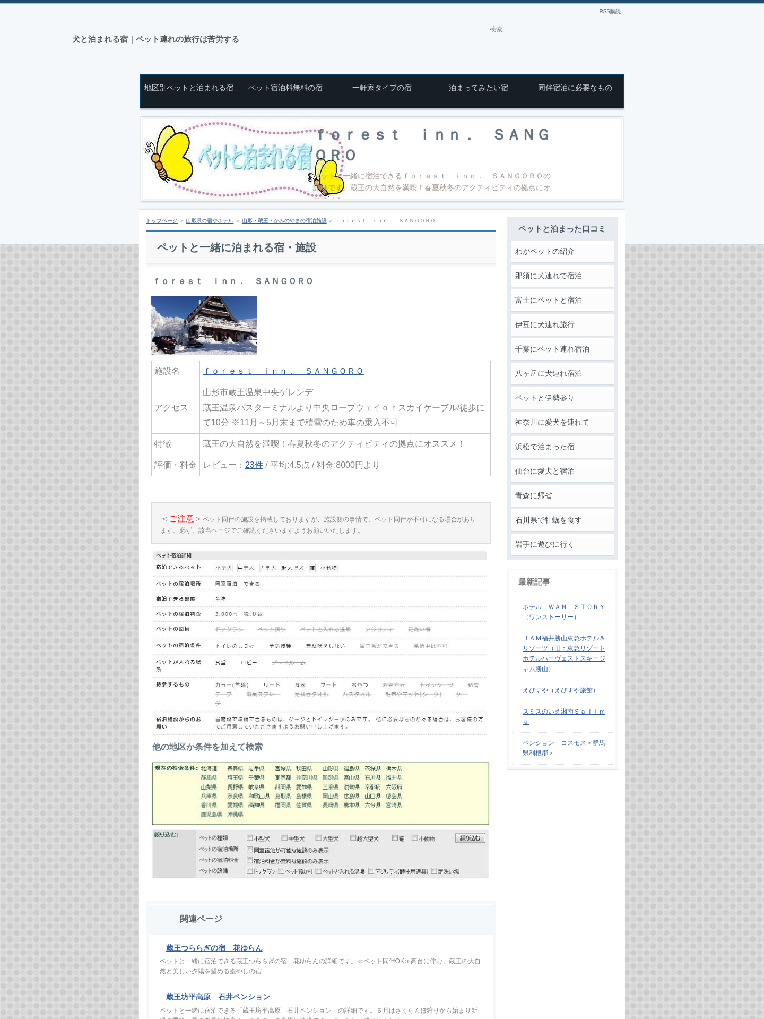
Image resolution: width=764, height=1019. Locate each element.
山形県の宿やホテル (209, 221)
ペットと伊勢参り (545, 397)
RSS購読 (610, 11)
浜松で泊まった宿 (545, 446)
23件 (254, 464)
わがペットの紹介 (545, 251)
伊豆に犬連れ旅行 (545, 324)
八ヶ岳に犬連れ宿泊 (548, 373)
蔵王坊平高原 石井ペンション (218, 996)
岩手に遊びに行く (545, 544)
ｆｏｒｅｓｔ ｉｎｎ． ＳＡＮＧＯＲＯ (283, 370)
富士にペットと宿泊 (548, 300)
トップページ (162, 221)
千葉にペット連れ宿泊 (552, 349)
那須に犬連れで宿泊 (548, 275)
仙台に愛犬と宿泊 (545, 471)
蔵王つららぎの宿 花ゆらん (214, 948)
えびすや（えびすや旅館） (561, 690)
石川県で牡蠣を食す (548, 520)
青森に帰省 (533, 495)
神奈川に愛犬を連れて (552, 422)
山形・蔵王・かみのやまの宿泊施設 (284, 221)
